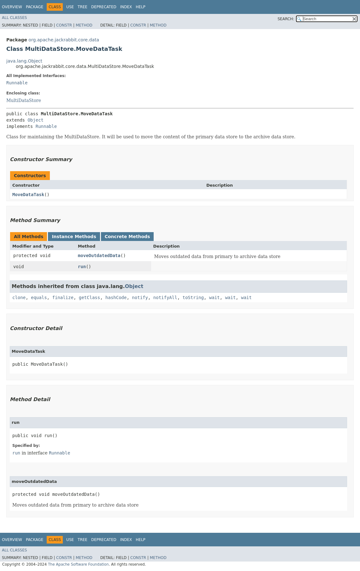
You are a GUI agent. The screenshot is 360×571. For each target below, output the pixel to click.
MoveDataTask (28, 194)
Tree (82, 7)
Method (84, 25)
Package (34, 7)
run (82, 266)
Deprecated (103, 7)
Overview (12, 7)
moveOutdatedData (99, 255)
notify (140, 297)
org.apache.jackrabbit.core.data (63, 39)
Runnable (16, 82)
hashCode (116, 297)
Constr (64, 25)
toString (193, 297)
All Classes (14, 17)
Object (35, 120)
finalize (62, 297)
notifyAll (165, 297)
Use (70, 7)
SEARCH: (286, 19)
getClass (89, 297)
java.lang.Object (24, 60)
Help (140, 7)
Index (126, 7)
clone (19, 297)
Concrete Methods (127, 236)
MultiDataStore (23, 100)
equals (39, 297)
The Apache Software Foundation (78, 564)
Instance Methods (74, 236)
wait (214, 297)
